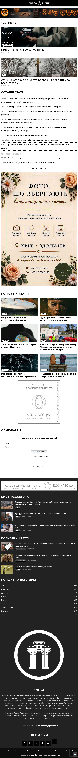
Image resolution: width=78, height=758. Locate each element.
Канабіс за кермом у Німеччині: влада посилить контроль (36, 158)
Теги (10, 751)
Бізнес (5, 28)
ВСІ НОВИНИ (39, 168)
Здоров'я (7, 33)
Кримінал (7, 47)
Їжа (3, 61)
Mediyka (33, 755)
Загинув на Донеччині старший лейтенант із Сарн (31, 162)
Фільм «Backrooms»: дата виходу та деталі (33, 567)
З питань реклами (45, 751)
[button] (35, 81)
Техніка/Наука (10, 57)
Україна (6, 13)
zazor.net (56, 755)
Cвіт (3, 9)
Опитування (19, 751)
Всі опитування (39, 467)
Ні (8, 447)
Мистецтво (8, 66)
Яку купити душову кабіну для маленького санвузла (32, 140)
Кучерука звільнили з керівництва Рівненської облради (34, 106)
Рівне (4, 18)
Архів (3, 751)
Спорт (5, 37)
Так (8, 444)
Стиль (5, 52)
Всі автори (31, 751)
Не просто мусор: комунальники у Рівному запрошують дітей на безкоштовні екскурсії (58, 347)
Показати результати (39, 457)
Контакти (59, 751)
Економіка (8, 42)
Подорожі (8, 71)
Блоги (5, 76)
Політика (7, 23)
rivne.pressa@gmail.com (47, 726)
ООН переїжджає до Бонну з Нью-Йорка (27, 135)
